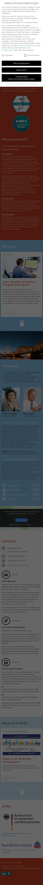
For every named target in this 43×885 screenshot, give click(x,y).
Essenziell (7, 53)
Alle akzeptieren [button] (21, 61)
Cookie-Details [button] (10, 82)
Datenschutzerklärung (28, 44)
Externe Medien (32, 53)
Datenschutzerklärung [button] (23, 82)
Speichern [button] (21, 68)
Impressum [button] (34, 82)
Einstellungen (7, 48)
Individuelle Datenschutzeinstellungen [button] (21, 76)
